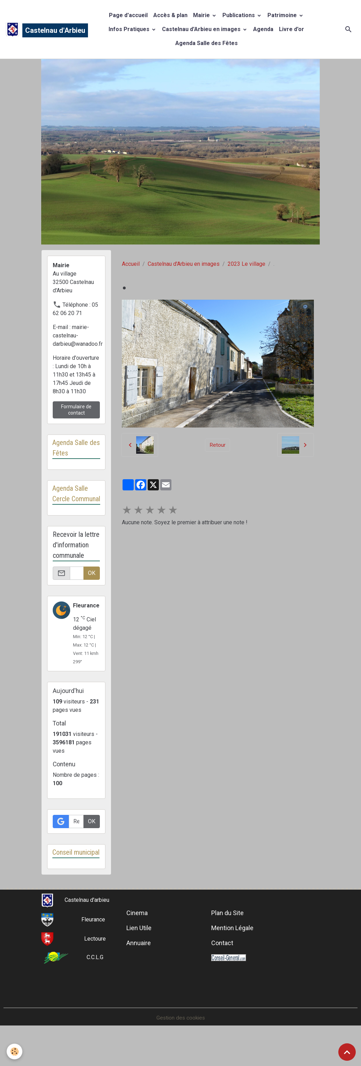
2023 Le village (246, 264)
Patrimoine (282, 15)
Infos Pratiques (130, 29)
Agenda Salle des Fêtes (206, 43)
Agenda (263, 29)
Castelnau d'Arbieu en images (202, 29)
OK (91, 584)
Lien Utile (139, 949)
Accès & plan (170, 15)
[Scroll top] (347, 1052)
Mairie (202, 15)
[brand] (40, 29)
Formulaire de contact (76, 410)
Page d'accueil (128, 15)
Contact (222, 964)
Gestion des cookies (180, 1039)
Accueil (131, 264)
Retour (217, 444)
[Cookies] (15, 1051)
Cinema (137, 934)
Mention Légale (232, 949)
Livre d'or (291, 29)
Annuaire (138, 964)
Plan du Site (227, 934)
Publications (239, 15)
